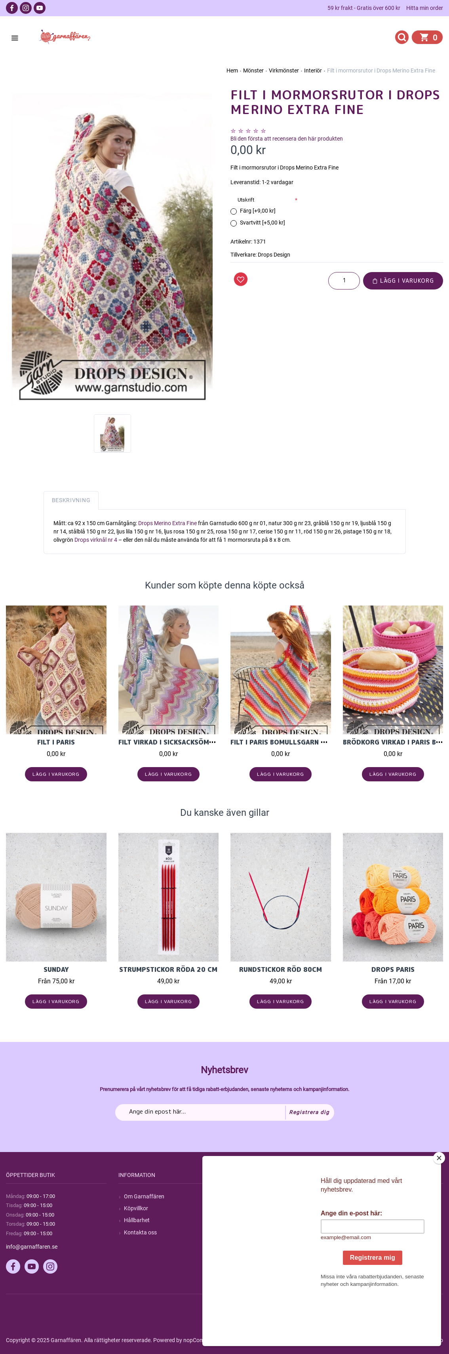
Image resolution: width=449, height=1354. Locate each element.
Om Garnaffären (144, 1196)
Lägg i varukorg (403, 280)
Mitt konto (361, 1196)
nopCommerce (201, 1340)
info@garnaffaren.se (31, 1247)
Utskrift (246, 200)
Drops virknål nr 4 (95, 540)
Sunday (56, 969)
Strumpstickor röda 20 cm (168, 969)
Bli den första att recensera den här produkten (286, 138)
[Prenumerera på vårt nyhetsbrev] (225, 1112)
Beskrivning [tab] (71, 500)
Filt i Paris (56, 742)
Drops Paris (393, 969)
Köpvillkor (136, 1208)
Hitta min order (424, 8)
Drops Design (274, 254)
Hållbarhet (137, 1220)
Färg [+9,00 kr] (258, 211)
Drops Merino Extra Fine (167, 523)
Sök (240, 1196)
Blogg (243, 1208)
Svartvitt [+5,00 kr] (262, 222)
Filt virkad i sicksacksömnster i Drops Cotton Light (213, 742)
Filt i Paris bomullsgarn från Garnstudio (306, 742)
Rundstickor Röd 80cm (280, 969)
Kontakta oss (140, 1232)
